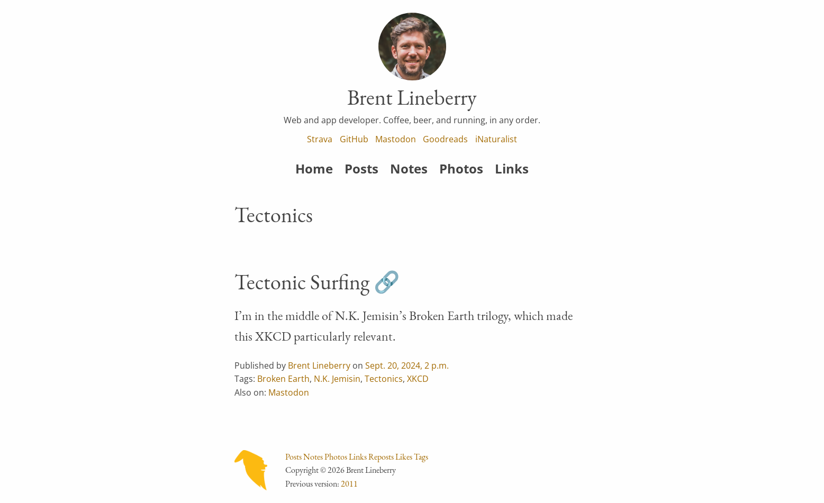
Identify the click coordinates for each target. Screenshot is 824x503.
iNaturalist (496, 139)
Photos (461, 168)
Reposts (381, 456)
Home (314, 168)
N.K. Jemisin (337, 379)
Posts (361, 168)
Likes (403, 456)
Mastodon (395, 139)
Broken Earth (283, 379)
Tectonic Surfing (301, 282)
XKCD (418, 379)
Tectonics (384, 379)
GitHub (354, 139)
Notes (409, 168)
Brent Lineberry (319, 365)
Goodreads (445, 139)
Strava (319, 139)
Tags (421, 456)
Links (512, 168)
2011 (349, 483)
